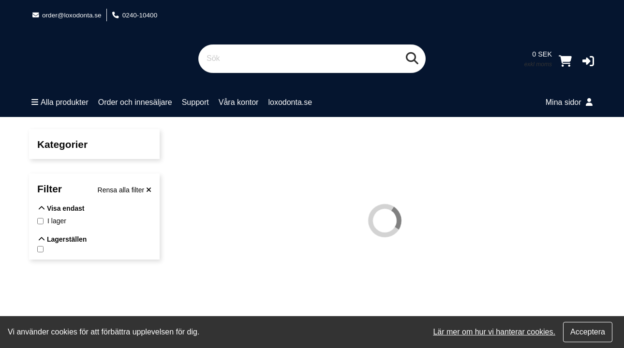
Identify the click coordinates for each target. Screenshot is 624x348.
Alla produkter (60, 102)
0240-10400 (135, 15)
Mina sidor (569, 102)
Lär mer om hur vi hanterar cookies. (494, 332)
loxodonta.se (290, 102)
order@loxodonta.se (66, 15)
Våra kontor (239, 102)
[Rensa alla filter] (124, 190)
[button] (588, 61)
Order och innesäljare (135, 102)
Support (195, 102)
